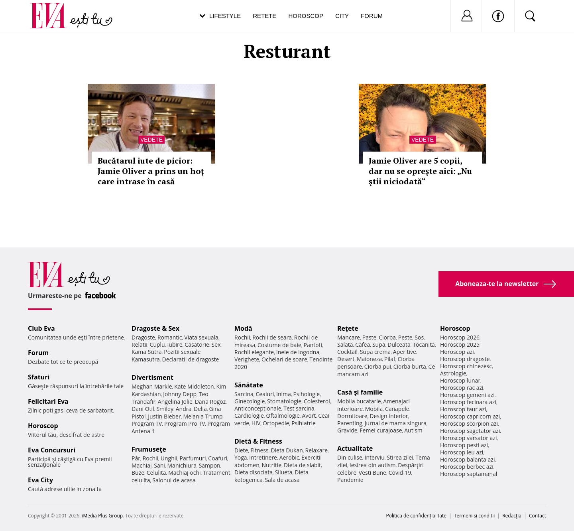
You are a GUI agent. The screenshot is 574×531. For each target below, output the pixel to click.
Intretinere (263, 457)
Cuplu (157, 344)
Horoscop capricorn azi (470, 416)
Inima (283, 394)
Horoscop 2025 (460, 344)
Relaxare (316, 450)
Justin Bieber (164, 416)
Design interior (389, 416)
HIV (256, 423)
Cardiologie (249, 415)
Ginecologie (249, 401)
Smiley (164, 409)
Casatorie (197, 344)
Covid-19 (400, 472)
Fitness (259, 450)
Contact (537, 515)
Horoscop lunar (460, 380)
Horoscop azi (457, 351)
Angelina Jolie (175, 401)
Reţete (347, 328)
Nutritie (271, 465)
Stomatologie (284, 401)
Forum (372, 15)
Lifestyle (225, 15)
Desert (345, 359)
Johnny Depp (180, 394)
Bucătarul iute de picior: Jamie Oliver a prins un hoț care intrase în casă (151, 171)
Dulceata (398, 344)
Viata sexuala (201, 337)
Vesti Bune (372, 472)
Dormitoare (352, 416)
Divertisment (152, 377)
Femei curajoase (381, 430)
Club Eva (41, 328)
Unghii (169, 458)
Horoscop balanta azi (467, 459)
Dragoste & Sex (155, 328)
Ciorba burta (409, 366)
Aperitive (404, 351)
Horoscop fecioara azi (468, 402)
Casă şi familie (360, 392)
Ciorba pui (377, 366)
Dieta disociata (253, 472)
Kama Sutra (146, 351)
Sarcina (244, 394)
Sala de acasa (282, 480)
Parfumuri (193, 458)
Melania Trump (202, 416)
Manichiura (182, 465)
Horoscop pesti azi (464, 445)
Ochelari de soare (284, 359)
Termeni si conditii (474, 515)
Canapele (397, 409)
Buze (138, 472)
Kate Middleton (194, 386)
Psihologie (306, 394)
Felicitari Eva (48, 401)
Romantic (169, 337)
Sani (159, 465)
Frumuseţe (149, 449)
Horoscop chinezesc (466, 366)
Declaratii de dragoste (190, 359)
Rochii (150, 458)
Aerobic (289, 457)
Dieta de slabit (302, 465)
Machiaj (142, 465)
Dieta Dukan (287, 450)
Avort (309, 415)
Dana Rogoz (210, 401)
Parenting (349, 423)
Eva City (40, 480)
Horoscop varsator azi (468, 438)
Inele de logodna (297, 352)
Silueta (284, 472)
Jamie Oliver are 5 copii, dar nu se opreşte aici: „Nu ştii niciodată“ (420, 171)
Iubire (174, 344)
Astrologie (453, 373)
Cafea (362, 344)
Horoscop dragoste (465, 359)
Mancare (348, 337)
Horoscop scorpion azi (469, 423)
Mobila (374, 409)
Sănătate (248, 385)
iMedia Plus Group (102, 515)
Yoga (240, 457)
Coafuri (217, 458)
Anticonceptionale (257, 408)
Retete (264, 15)
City (342, 15)
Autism (413, 430)
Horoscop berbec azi (466, 466)
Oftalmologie (283, 415)
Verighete (246, 359)
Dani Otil (143, 409)
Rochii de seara (272, 337)
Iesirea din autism (373, 465)
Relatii (139, 344)
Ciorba (387, 337)
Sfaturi (38, 377)
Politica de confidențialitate (416, 515)
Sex (216, 344)
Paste (369, 337)
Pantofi (313, 345)
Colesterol (317, 401)
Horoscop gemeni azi (467, 395)
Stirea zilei (400, 457)
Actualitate (355, 448)
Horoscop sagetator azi (470, 430)
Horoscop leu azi (461, 452)
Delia (200, 409)
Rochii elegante (254, 352)
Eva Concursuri (51, 450)
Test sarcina (299, 408)
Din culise (349, 457)
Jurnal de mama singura (396, 423)
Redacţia (511, 515)
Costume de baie (279, 345)
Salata (345, 344)
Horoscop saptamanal (468, 474)
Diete (241, 450)
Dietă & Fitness (258, 441)
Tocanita (424, 344)
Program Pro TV (184, 423)
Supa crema (375, 351)
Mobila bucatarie (359, 401)
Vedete (151, 139)
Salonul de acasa (174, 480)
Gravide (347, 430)
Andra (184, 409)
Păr (136, 458)
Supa (378, 344)
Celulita (156, 472)
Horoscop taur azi (463, 409)
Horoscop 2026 (460, 337)
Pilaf (389, 359)
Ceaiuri (265, 394)
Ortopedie (276, 423)
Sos (419, 337)
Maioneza (369, 359)
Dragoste (143, 337)
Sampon (209, 465)
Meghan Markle (152, 386)
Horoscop (305, 15)
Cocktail (347, 351)
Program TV (147, 423)
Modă (243, 328)
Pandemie (350, 480)
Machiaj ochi (184, 472)
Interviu (375, 457)
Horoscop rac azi (462, 387)
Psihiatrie (303, 423)
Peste (405, 337)
